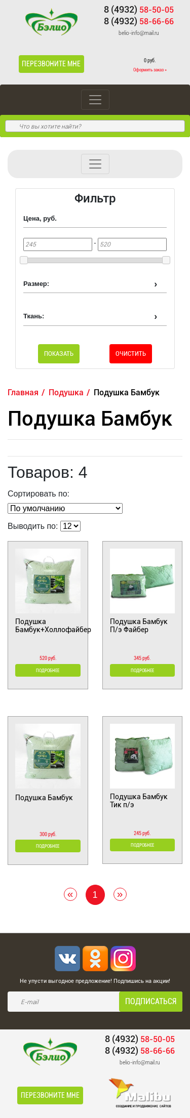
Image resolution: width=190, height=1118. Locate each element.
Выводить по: (33, 526)
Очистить (131, 353)
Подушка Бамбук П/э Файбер (139, 625)
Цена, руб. (40, 218)
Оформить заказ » (150, 69)
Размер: (36, 283)
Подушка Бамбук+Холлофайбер (48, 625)
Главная (23, 392)
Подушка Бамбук (44, 798)
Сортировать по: (38, 493)
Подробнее (47, 670)
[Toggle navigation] (95, 100)
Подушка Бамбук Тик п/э (139, 801)
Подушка (66, 392)
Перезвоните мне (51, 64)
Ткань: (33, 316)
